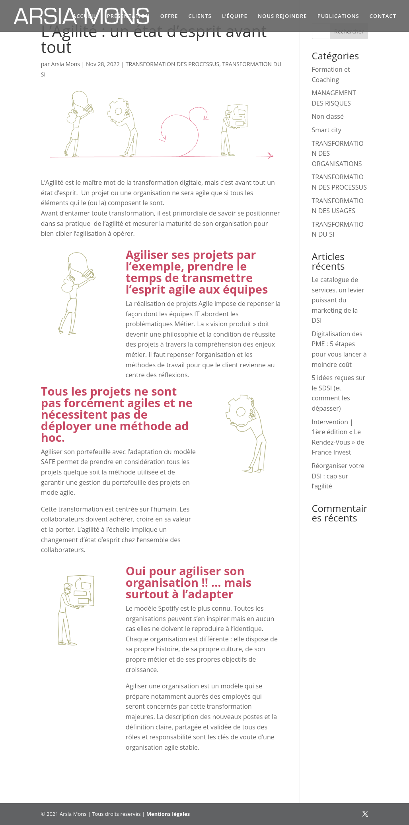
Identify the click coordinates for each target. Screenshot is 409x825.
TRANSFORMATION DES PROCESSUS (172, 64)
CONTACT (383, 16)
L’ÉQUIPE (234, 16)
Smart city (326, 129)
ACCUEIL (85, 16)
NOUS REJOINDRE (282, 16)
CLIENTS (200, 16)
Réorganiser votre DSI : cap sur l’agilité (338, 475)
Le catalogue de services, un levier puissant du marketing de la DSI (338, 300)
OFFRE (169, 16)
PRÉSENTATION (128, 16)
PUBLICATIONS (338, 16)
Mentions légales (168, 813)
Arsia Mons (65, 64)
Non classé (328, 116)
